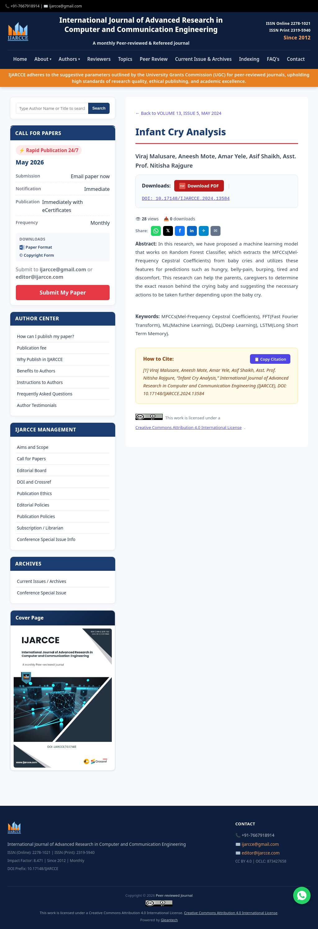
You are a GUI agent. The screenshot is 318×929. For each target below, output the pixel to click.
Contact (296, 59)
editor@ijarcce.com (260, 853)
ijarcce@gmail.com (65, 6)
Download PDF (199, 186)
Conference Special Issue (41, 593)
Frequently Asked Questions (45, 394)
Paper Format (36, 247)
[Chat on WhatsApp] (302, 895)
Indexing (249, 59)
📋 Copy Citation (270, 359)
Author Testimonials (37, 405)
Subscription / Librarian (40, 528)
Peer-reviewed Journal (174, 895)
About (42, 59)
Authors (69, 59)
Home (20, 59)
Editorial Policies (33, 505)
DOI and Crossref (34, 482)
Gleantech (169, 920)
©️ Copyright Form (37, 255)
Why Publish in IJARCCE (40, 359)
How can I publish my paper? (45, 336)
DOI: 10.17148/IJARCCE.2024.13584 (186, 199)
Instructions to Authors (40, 382)
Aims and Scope (32, 447)
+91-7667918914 (25, 6)
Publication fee (32, 348)
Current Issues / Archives (41, 581)
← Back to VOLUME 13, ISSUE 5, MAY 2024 (178, 113)
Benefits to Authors (36, 371)
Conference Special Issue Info (46, 539)
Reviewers (99, 59)
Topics (125, 59)
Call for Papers (31, 459)
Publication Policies (36, 516)
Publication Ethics (34, 493)
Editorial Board (32, 470)
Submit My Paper (62, 292)
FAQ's (273, 59)
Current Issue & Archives (203, 59)
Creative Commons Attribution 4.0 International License (188, 427)
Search (99, 108)
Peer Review (154, 59)
